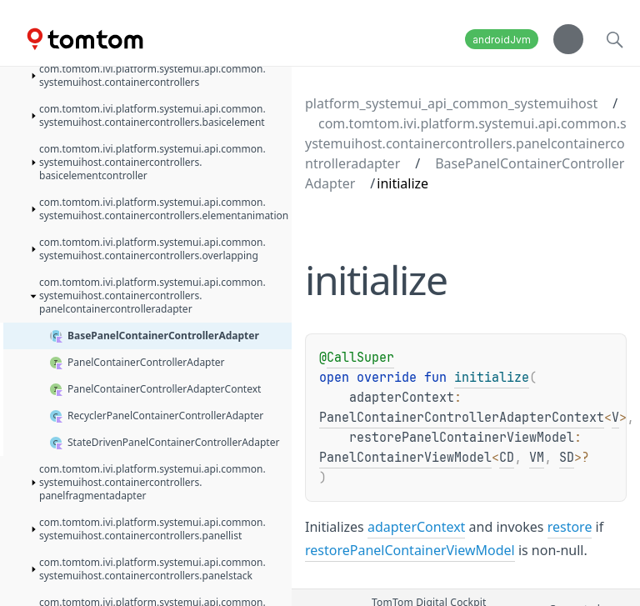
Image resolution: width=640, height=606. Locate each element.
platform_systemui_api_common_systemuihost (451, 103)
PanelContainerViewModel (405, 457)
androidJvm (501, 39)
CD (506, 457)
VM (536, 457)
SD (566, 457)
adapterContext (416, 527)
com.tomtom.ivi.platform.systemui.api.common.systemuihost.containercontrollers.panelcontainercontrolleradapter (466, 143)
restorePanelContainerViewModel (410, 550)
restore (570, 527)
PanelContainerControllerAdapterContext (461, 417)
